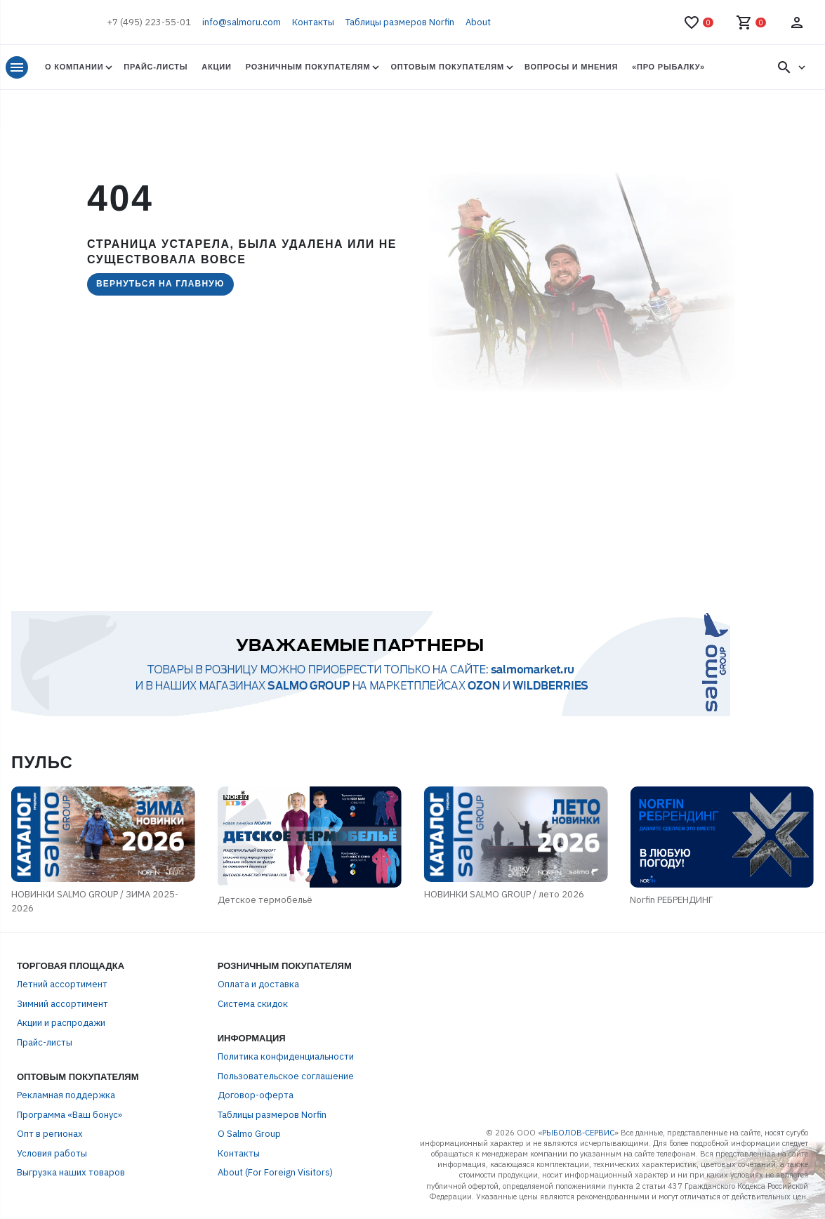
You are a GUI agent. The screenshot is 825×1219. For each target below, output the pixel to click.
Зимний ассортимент (62, 1004)
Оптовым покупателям (446, 66)
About (478, 22)
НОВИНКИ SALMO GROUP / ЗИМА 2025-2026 (94, 901)
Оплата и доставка (258, 984)
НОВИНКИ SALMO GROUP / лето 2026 (504, 894)
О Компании (74, 66)
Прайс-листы (155, 66)
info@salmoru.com (241, 22)
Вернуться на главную (160, 284)
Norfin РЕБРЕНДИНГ (671, 900)
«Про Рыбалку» (668, 66)
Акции (216, 66)
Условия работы (52, 1153)
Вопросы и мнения (571, 66)
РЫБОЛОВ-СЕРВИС (578, 1133)
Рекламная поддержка (66, 1095)
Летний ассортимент (62, 984)
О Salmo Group (249, 1134)
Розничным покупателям (308, 66)
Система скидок (253, 1004)
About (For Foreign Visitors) (275, 1172)
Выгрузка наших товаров (71, 1172)
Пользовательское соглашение (286, 1076)
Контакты (313, 22)
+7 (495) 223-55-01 (149, 22)
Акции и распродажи (61, 1023)
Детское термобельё (265, 900)
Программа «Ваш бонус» (69, 1115)
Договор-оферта (255, 1095)
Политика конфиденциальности (286, 1056)
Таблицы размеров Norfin (399, 22)
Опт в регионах (50, 1134)
